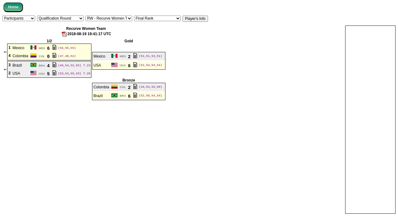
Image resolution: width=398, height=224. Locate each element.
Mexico (18, 48)
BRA (42, 65)
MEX (42, 48)
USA (97, 65)
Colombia (20, 56)
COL (42, 56)
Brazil (17, 65)
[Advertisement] (370, 119)
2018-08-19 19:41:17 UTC (86, 34)
